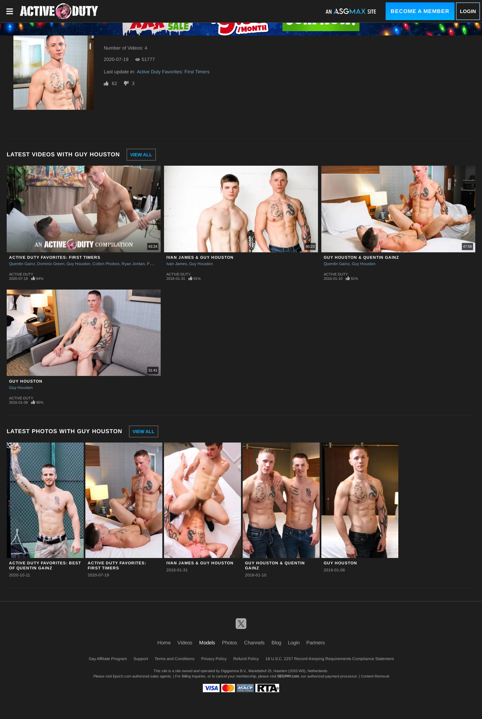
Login (468, 11)
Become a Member (420, 11)
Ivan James (176, 263)
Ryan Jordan (133, 263)
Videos (184, 642)
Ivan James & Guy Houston (200, 257)
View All (141, 154)
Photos (229, 642)
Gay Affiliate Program (108, 658)
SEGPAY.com (288, 676)
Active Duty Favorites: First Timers (173, 71)
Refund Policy (246, 658)
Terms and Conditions (174, 658)
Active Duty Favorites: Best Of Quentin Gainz (45, 565)
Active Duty (21, 274)
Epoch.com (122, 676)
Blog (276, 642)
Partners (315, 642)
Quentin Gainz (22, 263)
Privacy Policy (214, 658)
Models (207, 642)
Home (164, 642)
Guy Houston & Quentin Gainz (361, 257)
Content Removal (375, 676)
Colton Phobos (105, 263)
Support (141, 658)
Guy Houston (78, 263)
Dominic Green (51, 263)
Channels (254, 642)
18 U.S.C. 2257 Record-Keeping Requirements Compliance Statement (329, 658)
